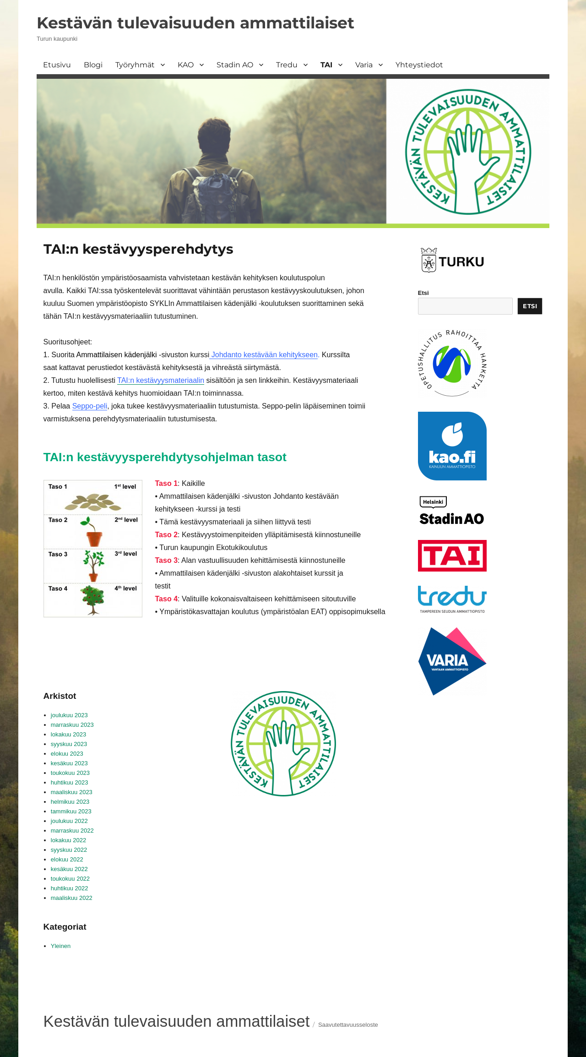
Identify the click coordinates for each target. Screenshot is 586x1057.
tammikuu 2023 (71, 811)
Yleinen (61, 946)
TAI (326, 64)
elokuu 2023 (67, 753)
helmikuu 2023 (70, 801)
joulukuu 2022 (69, 820)
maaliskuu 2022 (71, 897)
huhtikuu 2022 (69, 888)
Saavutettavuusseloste (348, 1024)
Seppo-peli (90, 406)
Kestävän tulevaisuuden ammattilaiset (195, 23)
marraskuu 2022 (72, 830)
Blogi (93, 64)
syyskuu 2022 (69, 849)
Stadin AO (235, 64)
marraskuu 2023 (72, 724)
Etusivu (57, 64)
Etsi (423, 292)
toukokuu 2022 (70, 878)
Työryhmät (135, 64)
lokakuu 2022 (68, 840)
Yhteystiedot (419, 64)
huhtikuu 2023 (69, 782)
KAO (186, 64)
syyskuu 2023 (69, 744)
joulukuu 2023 (69, 715)
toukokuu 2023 (70, 772)
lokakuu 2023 (68, 734)
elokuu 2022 (67, 859)
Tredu (287, 64)
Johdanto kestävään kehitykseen (263, 355)
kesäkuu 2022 (69, 869)
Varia (364, 64)
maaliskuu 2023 (71, 792)
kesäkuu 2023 (69, 763)
